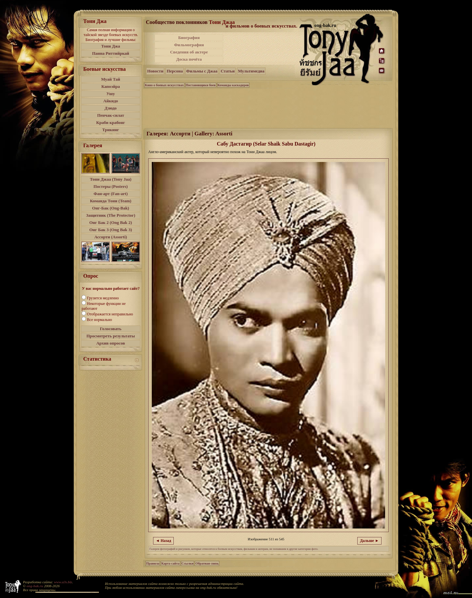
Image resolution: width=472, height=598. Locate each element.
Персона (175, 71)
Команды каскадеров (233, 85)
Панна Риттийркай (110, 53)
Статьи (228, 71)
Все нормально (99, 319)
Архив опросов (110, 343)
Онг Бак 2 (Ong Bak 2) (110, 222)
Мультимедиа (251, 71)
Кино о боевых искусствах (164, 85)
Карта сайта (170, 563)
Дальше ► (369, 540)
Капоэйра (110, 86)
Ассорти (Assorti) (110, 236)
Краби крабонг (110, 122)
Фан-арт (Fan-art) (111, 193)
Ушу (111, 93)
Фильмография (189, 44)
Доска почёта (189, 59)
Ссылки (188, 563)
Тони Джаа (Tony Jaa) (110, 179)
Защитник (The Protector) (110, 215)
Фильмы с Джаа (201, 71)
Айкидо (110, 100)
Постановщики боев (201, 85)
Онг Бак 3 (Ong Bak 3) (110, 229)
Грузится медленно (103, 298)
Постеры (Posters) (110, 186)
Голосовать (111, 328)
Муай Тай (110, 79)
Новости (155, 71)
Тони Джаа (222, 22)
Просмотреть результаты (111, 335)
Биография (189, 37)
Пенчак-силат (110, 115)
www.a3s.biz (63, 582)
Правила (152, 563)
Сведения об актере (189, 52)
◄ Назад (163, 540)
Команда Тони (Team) (110, 200)
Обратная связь (207, 563)
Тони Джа (110, 46)
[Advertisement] (262, 48)
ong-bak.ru (35, 586)
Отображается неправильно (110, 314)
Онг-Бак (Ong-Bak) (110, 208)
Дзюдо (111, 108)
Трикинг (110, 129)
